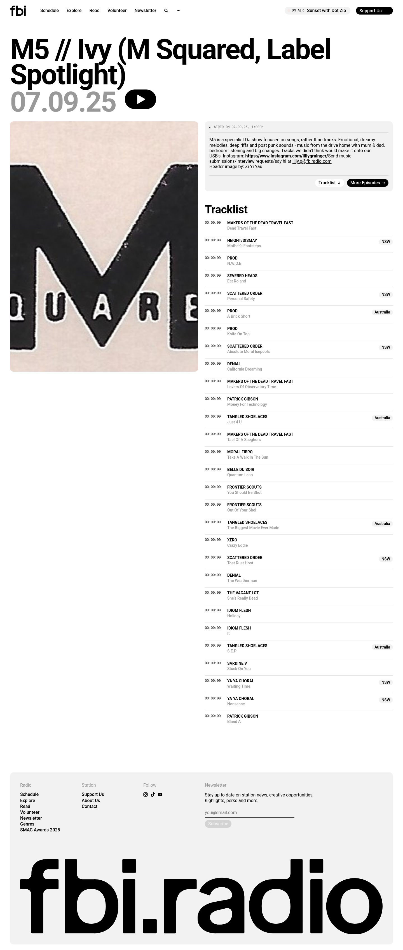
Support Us (93, 794)
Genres (27, 824)
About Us (91, 800)
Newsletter (145, 10)
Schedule (49, 10)
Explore (74, 10)
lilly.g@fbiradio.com (312, 161)
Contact (89, 806)
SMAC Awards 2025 (40, 830)
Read (94, 10)
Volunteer (117, 10)
